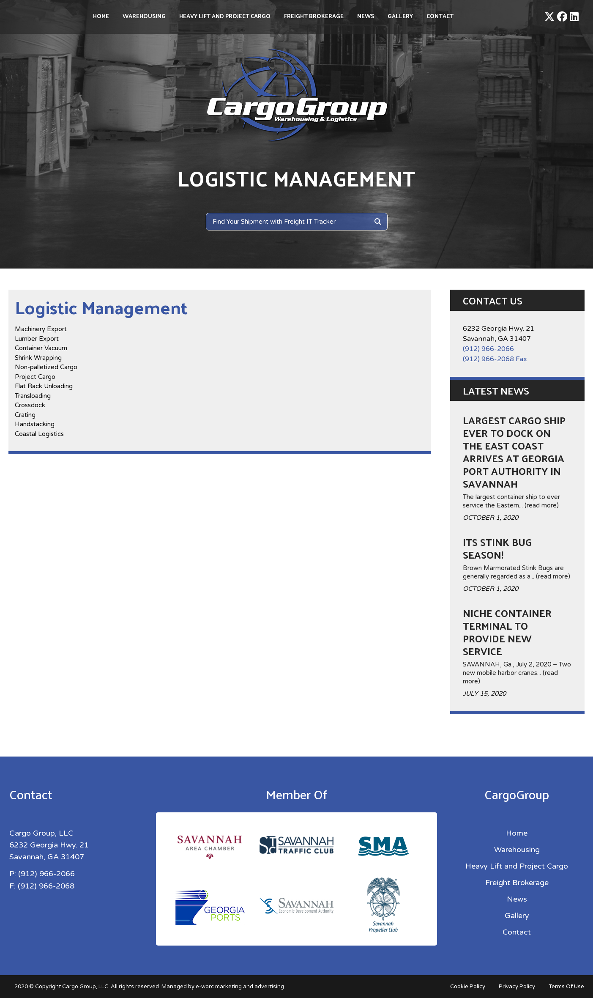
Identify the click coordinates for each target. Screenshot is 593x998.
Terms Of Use (566, 986)
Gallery (400, 16)
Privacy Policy (517, 986)
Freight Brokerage (314, 16)
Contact (440, 16)
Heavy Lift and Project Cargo (225, 16)
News (365, 16)
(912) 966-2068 (46, 885)
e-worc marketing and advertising (240, 986)
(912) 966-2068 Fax (495, 359)
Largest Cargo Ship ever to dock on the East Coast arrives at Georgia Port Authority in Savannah (514, 452)
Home (101, 16)
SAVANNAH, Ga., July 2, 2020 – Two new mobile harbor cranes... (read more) (517, 673)
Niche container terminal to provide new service (507, 631)
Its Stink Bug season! (497, 548)
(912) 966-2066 (488, 349)
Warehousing (144, 16)
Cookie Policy (467, 986)
